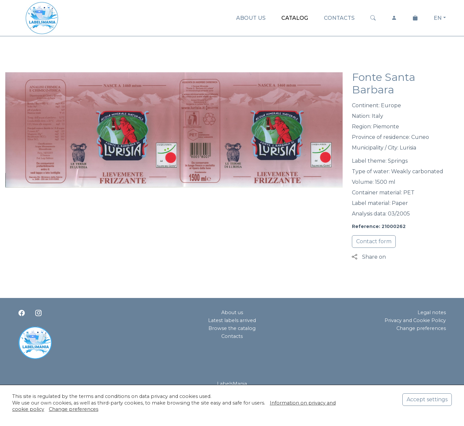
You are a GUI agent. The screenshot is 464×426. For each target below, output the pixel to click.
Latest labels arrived (232, 320)
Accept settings (427, 399)
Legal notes (432, 312)
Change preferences (421, 328)
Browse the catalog (232, 328)
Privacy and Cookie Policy (415, 320)
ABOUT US (250, 18)
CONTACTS (339, 18)
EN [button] (438, 18)
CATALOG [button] (294, 18)
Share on (369, 257)
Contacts (232, 336)
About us (232, 312)
